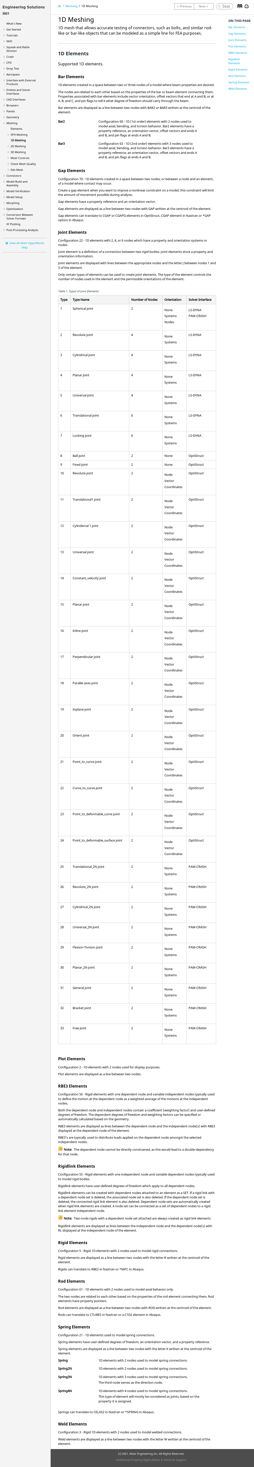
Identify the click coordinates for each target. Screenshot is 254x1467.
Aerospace (13, 74)
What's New (14, 23)
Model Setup (14, 197)
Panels (10, 111)
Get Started (13, 29)
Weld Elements (237, 88)
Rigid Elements (237, 69)
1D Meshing (18, 140)
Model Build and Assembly (17, 183)
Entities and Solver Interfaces (18, 91)
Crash (10, 56)
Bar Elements (236, 27)
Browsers (12, 105)
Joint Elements (237, 40)
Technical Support (174, 1460)
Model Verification (18, 191)
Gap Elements (237, 33)
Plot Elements (237, 46)
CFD (9, 62)
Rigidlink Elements (234, 61)
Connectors (13, 175)
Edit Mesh (17, 170)
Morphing (12, 203)
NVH (9, 41)
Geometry (12, 117)
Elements (16, 129)
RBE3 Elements (237, 53)
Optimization (14, 209)
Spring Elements (238, 82)
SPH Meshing (19, 134)
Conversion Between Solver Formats (19, 216)
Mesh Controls (20, 158)
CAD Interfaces (15, 99)
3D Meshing (18, 152)
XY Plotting (13, 224)
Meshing (11, 123)
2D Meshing (18, 146)
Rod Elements (237, 76)
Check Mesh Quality (23, 164)
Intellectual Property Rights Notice (138, 1460)
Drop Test (12, 68)
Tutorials (12, 35)
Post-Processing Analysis (22, 230)
